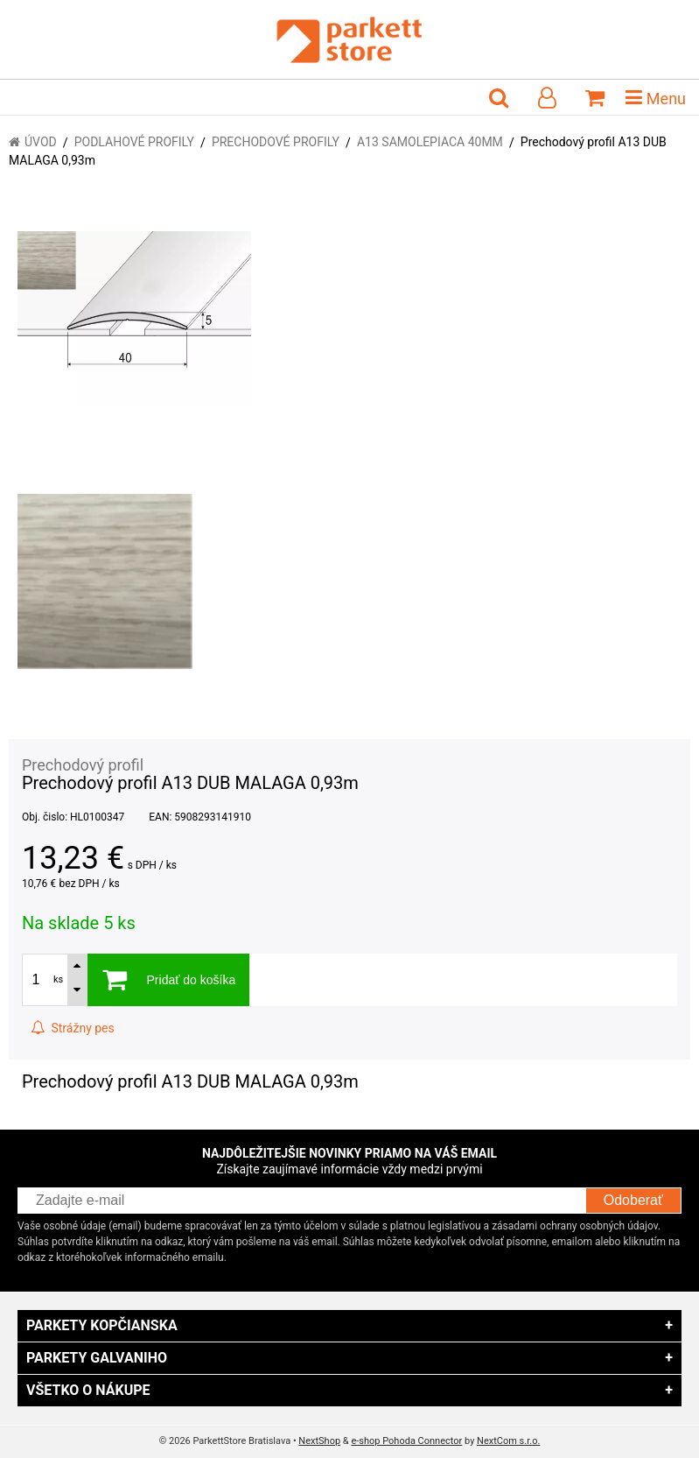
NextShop (319, 1441)
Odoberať (633, 1200)
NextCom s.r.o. (508, 1441)
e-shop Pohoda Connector (406, 1441)
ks (58, 979)
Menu (656, 97)
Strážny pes (73, 1028)
